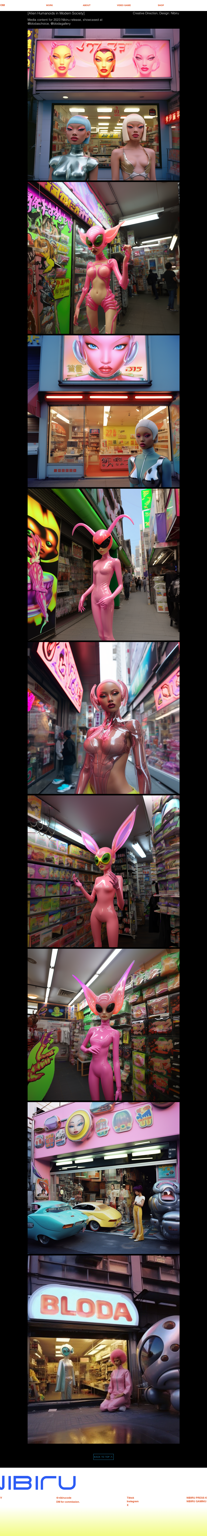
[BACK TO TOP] (103, 1457)
